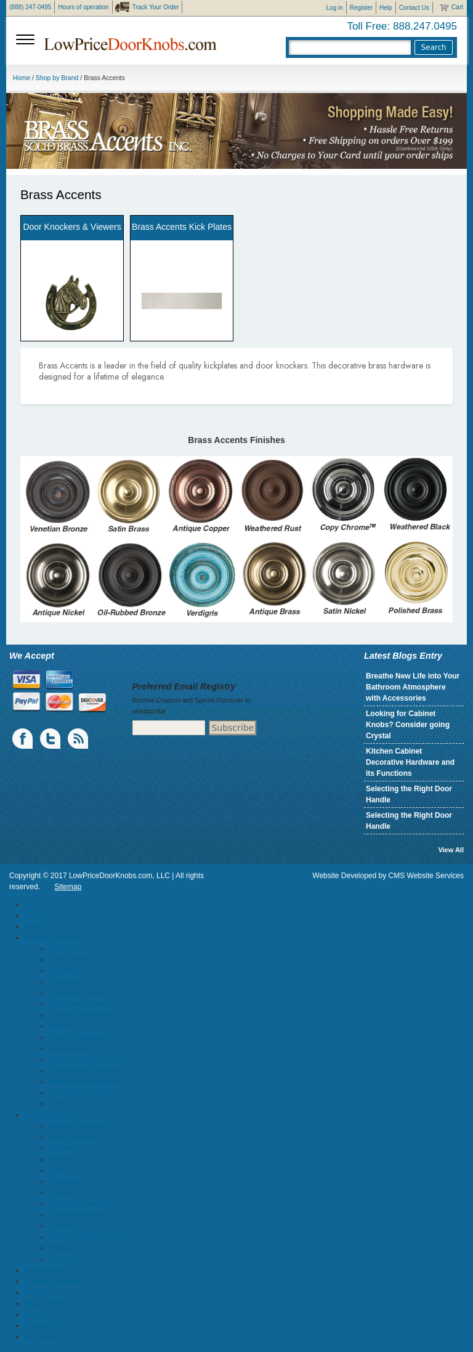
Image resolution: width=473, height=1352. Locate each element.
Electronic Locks (76, 992)
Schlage (62, 1225)
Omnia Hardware (77, 1214)
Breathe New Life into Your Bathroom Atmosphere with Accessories (412, 687)
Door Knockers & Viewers (72, 227)
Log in (334, 7)
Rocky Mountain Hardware (92, 1236)
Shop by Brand (57, 77)
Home (21, 77)
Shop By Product (52, 937)
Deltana (62, 1148)
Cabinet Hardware (79, 1037)
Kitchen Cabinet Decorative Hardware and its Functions (410, 762)
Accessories (69, 1048)
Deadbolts (66, 970)
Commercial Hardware (86, 1070)
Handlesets (67, 981)
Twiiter (51, 739)
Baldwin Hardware (79, 1126)
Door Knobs (68, 948)
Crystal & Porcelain (80, 1015)
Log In (35, 904)
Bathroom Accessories (86, 1081)
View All (451, 850)
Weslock (63, 1248)
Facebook (23, 739)
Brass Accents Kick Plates (182, 227)
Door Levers (69, 959)
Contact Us (414, 7)
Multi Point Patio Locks (86, 1059)
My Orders (42, 1336)
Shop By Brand (50, 1114)
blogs (79, 739)
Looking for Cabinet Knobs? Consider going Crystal (408, 724)
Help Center (44, 1303)
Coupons (39, 1314)
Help (385, 7)
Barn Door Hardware (83, 1092)
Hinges (60, 1026)
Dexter (60, 1159)
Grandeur (65, 1181)
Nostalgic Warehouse (84, 1203)
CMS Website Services (426, 875)
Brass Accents (72, 1137)
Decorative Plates (78, 1004)
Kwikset (62, 1192)
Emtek (59, 1170)
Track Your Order (155, 7)
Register (361, 7)
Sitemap (67, 886)
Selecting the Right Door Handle (409, 794)
